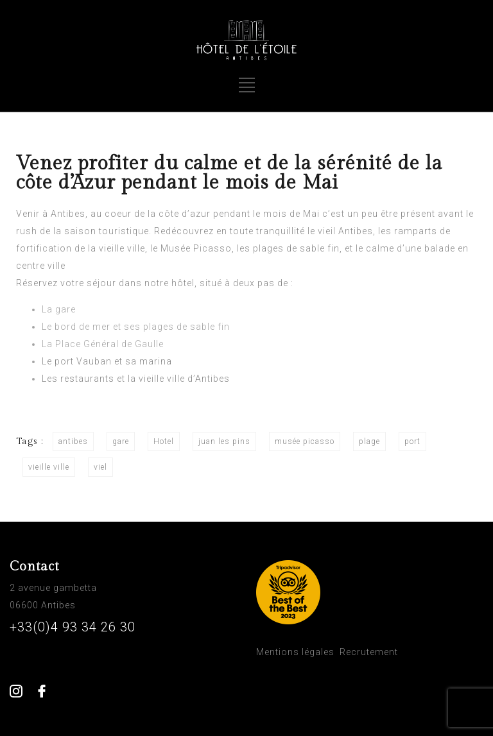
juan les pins (224, 441)
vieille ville (48, 467)
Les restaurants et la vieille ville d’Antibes (136, 378)
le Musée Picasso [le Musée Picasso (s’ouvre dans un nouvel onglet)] (191, 248)
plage (369, 441)
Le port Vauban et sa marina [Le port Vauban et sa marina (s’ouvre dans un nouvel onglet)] (107, 361)
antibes (73, 441)
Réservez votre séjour (66, 283)
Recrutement (369, 652)
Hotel (163, 441)
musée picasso (304, 441)
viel (100, 467)
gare (120, 441)
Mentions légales (295, 652)
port (412, 441)
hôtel (183, 283)
